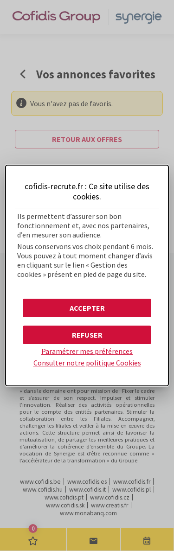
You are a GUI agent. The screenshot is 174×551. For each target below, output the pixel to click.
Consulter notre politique (87, 362)
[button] (87, 308)
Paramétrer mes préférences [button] (87, 351)
